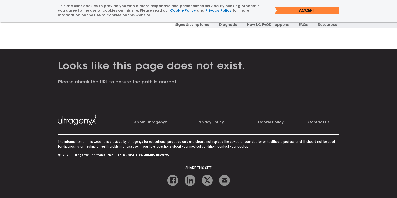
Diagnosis (228, 25)
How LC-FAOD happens (268, 25)
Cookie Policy (271, 122)
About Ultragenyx (150, 122)
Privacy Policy (210, 122)
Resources (327, 25)
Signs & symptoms (192, 25)
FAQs (303, 25)
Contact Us (318, 122)
